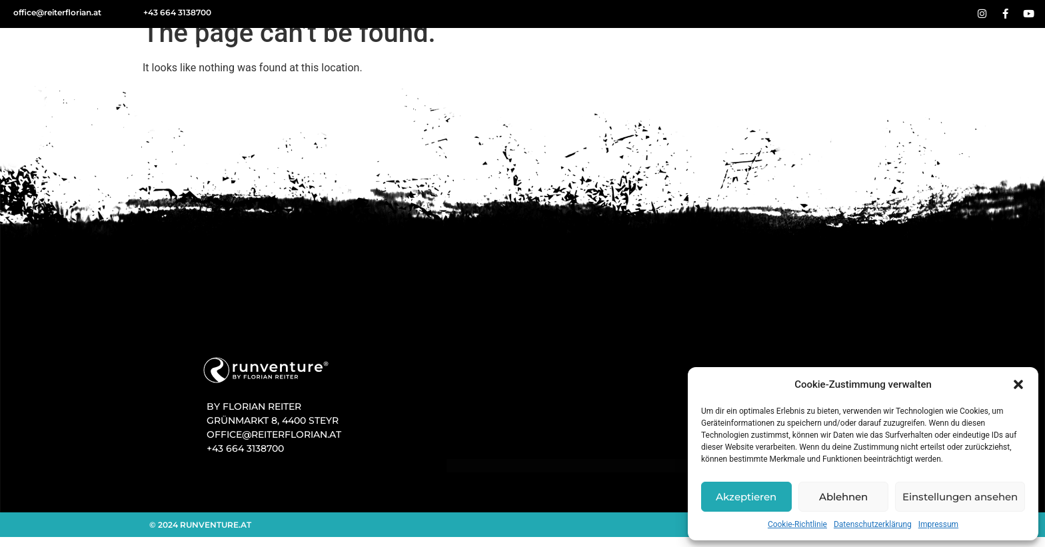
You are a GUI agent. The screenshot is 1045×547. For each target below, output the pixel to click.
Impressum (938, 524)
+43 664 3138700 (177, 12)
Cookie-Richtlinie (797, 524)
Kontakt (975, 49)
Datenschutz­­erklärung (873, 524)
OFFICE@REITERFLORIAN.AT (274, 434)
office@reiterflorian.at (57, 12)
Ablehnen (843, 496)
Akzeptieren (746, 496)
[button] (1018, 384)
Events (770, 49)
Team (899, 50)
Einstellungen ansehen (960, 496)
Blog (834, 49)
